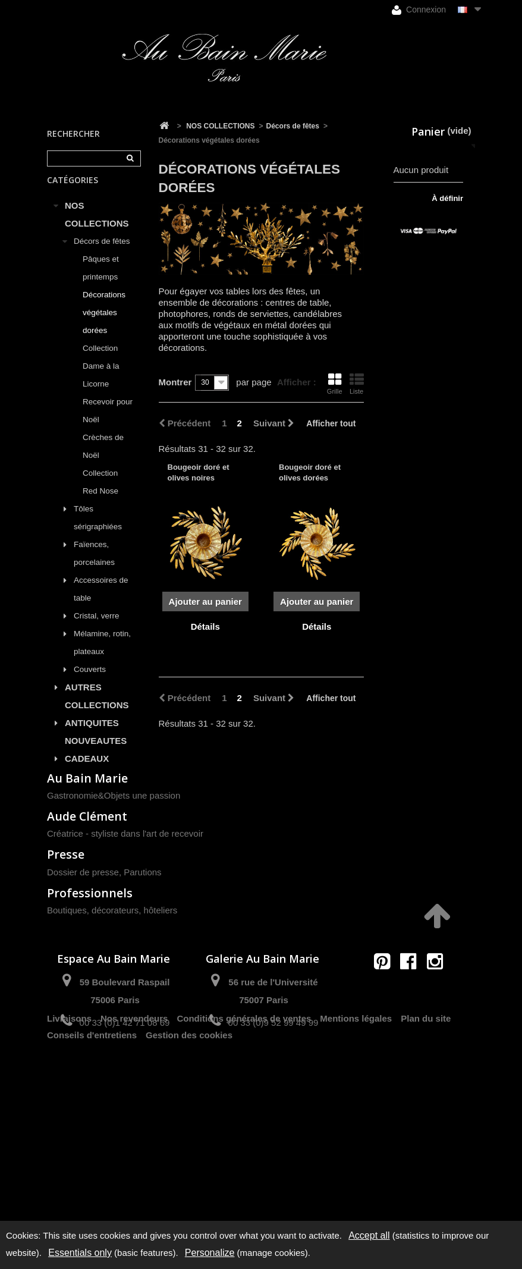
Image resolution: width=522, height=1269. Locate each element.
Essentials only (80, 1253)
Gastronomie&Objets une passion (113, 910)
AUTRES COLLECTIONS (97, 709)
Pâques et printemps (101, 280)
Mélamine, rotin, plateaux (102, 655)
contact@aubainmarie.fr (412, 1101)
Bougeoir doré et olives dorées (310, 472)
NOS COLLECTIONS (97, 227)
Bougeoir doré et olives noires (198, 472)
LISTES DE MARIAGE (88, 798)
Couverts (90, 681)
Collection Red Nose (100, 494)
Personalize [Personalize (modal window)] (210, 1253)
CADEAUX (87, 771)
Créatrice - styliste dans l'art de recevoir (125, 948)
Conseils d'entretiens (92, 1196)
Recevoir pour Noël (108, 423)
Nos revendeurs (134, 1179)
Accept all (368, 1235)
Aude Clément (87, 931)
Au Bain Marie (87, 892)
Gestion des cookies (189, 1196)
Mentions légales (356, 1179)
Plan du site (426, 1179)
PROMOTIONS (95, 824)
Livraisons (69, 1179)
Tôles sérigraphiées (98, 530)
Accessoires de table (101, 601)
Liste (357, 383)
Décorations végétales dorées (104, 325)
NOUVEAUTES (96, 753)
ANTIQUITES (92, 735)
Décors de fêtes (102, 253)
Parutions (142, 986)
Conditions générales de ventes (244, 1179)
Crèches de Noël (103, 458)
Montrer (175, 382)
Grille (334, 383)
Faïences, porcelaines (94, 565)
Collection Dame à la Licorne (101, 378)
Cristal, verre (97, 628)
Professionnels (90, 1007)
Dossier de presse (83, 986)
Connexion (419, 10)
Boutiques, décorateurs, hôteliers (112, 1024)
